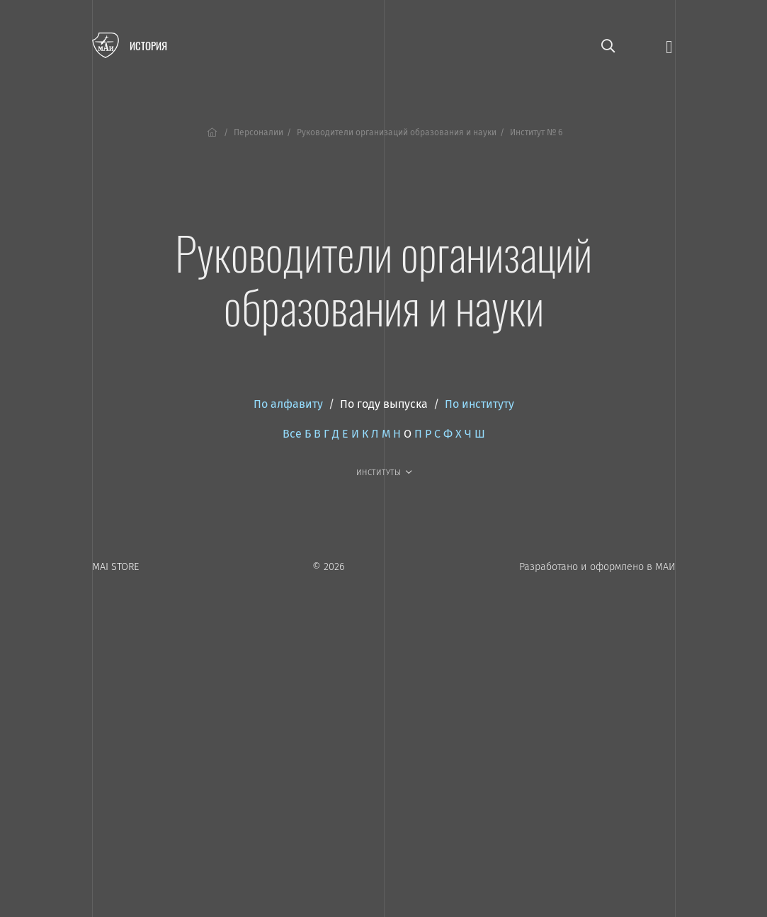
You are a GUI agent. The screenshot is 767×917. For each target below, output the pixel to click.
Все (292, 433)
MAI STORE (115, 567)
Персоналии (258, 132)
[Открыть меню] (669, 45)
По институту (479, 404)
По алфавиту (288, 404)
